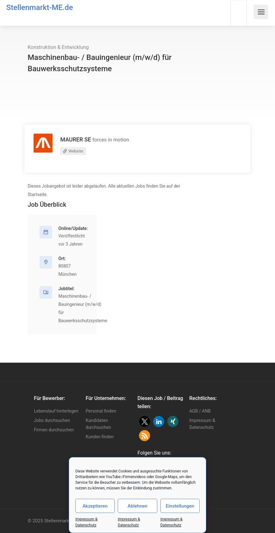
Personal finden (101, 410)
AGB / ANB (200, 410)
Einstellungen (180, 506)
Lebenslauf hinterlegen (56, 410)
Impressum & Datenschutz (202, 424)
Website (73, 151)
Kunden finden (100, 436)
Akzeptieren (95, 506)
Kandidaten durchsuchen (98, 424)
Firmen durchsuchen (54, 429)
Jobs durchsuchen (52, 420)
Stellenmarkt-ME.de (39, 7)
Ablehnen (137, 506)
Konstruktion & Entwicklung (58, 47)
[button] (144, 421)
